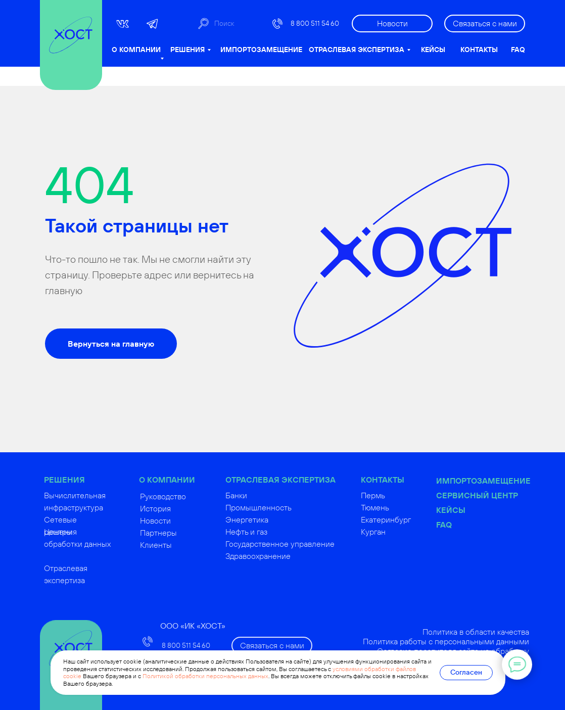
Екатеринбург (403, 519)
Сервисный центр (494, 495)
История (172, 508)
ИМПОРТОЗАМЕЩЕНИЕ (261, 49)
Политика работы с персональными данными (463, 641)
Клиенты (173, 545)
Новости (172, 520)
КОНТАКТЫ (479, 49)
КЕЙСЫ (433, 49)
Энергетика (264, 519)
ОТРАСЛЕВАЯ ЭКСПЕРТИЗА (356, 49)
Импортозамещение (500, 481)
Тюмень (392, 507)
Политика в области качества (493, 632)
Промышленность (276, 507)
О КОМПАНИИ (136, 49)
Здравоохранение (275, 556)
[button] (484, 23)
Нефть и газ (264, 532)
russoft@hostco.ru (193, 700)
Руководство (180, 496)
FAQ (518, 49)
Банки (253, 495)
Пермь (390, 495)
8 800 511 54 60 (315, 23)
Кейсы (468, 510)
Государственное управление (297, 544)
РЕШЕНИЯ (187, 49)
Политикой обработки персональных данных (205, 676)
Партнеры (175, 533)
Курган (390, 532)
